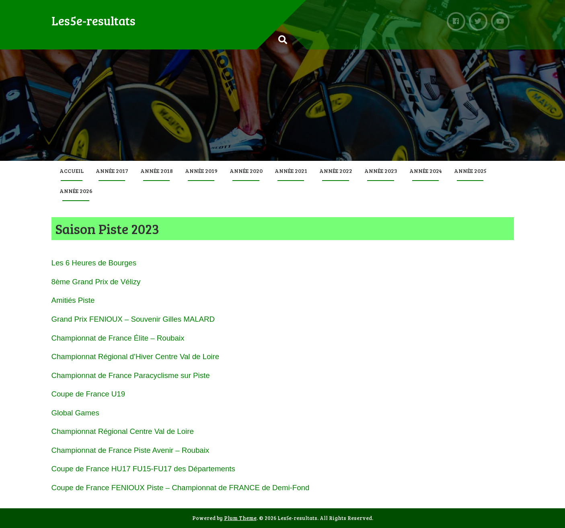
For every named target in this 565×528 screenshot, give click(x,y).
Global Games (75, 413)
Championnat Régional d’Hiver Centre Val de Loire (135, 356)
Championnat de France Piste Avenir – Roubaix (130, 450)
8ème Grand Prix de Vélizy (96, 281)
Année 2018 (156, 171)
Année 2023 (380, 171)
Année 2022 (335, 171)
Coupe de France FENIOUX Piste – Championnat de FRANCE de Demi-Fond (180, 487)
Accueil (72, 171)
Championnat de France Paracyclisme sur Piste (130, 375)
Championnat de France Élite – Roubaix (118, 338)
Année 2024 (425, 171)
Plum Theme (240, 518)
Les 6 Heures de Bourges (94, 263)
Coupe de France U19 (88, 394)
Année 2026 (76, 191)
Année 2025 (470, 171)
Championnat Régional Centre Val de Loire (122, 431)
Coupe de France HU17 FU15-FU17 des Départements (143, 468)
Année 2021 (291, 171)
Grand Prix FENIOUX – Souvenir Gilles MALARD (133, 319)
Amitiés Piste (73, 300)
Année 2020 (246, 171)
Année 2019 (201, 171)
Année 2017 (112, 171)
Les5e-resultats (93, 20)
